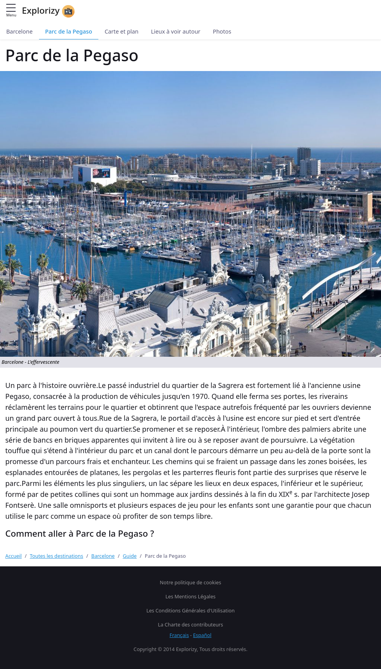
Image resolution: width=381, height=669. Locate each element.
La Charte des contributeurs (190, 624)
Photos (222, 31)
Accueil (13, 555)
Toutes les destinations (56, 555)
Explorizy (48, 11)
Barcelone (19, 31)
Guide (130, 555)
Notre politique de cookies (190, 582)
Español (202, 635)
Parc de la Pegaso (68, 31)
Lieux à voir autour (176, 31)
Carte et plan (122, 31)
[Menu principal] (11, 8)
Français (179, 635)
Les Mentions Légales (190, 596)
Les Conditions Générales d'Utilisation (190, 610)
